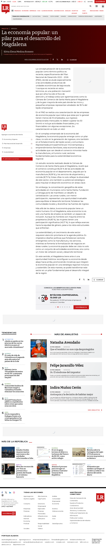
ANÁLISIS (68, 10)
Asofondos (98, 16)
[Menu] (12, 10)
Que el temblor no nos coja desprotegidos (72, 349)
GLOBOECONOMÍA (47, 10)
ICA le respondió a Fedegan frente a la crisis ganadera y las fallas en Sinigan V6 (13, 417)
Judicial (54, 465)
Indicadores (28, 516)
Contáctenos (74, 505)
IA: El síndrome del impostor (65, 372)
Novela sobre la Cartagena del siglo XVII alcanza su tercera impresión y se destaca (95, 454)
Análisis (54, 496)
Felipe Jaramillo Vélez (67, 365)
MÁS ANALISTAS (94, 410)
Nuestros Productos (76, 503)
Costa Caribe (54, 16)
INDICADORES (94, 10)
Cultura (90, 448)
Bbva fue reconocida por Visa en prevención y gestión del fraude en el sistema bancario (24, 472)
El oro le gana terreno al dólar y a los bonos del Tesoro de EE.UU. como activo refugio (60, 454)
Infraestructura (43, 516)
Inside (54, 516)
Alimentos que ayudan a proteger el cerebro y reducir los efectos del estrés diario (95, 471)
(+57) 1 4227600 (7, 506)
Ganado (63, 16)
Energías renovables (85, 16)
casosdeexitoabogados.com (11, 542)
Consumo (27, 504)
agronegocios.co (25, 539)
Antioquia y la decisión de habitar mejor (71, 394)
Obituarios (41, 518)
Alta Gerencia (42, 496)
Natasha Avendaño (65, 342)
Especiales (41, 508)
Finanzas (26, 511)
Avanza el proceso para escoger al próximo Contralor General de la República (59, 471)
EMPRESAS (33, 10)
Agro (6, 412)
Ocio (53, 518)
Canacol (45, 16)
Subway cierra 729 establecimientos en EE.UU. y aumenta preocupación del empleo (14, 373)
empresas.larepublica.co (41, 539)
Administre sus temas (11, 159)
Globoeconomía (57, 511)
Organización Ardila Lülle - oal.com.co (97, 540)
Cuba (18, 448)
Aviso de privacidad (76, 508)
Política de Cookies (76, 518)
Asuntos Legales (29, 499)
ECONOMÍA (25, 10)
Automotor (9, 339)
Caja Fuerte (42, 499)
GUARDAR (72, 60)
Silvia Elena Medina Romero (18, 51)
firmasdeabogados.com (60, 539)
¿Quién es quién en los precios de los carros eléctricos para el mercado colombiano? (14, 344)
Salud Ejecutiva (57, 523)
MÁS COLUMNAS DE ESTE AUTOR (36, 59)
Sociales (26, 528)
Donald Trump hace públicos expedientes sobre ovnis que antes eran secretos (14, 403)
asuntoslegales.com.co (9, 539)
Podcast (26, 523)
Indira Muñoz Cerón (65, 388)
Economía (55, 504)
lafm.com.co (84, 542)
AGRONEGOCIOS (59, 10)
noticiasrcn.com (72, 542)
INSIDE (101, 10)
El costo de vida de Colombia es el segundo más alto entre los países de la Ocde (14, 358)
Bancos (18, 465)
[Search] (90, 6)
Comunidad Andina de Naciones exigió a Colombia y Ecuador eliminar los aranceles (14, 389)
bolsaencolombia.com (77, 539)
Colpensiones (17, 19)
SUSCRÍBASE (100, 1)
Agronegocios (28, 496)
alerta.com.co (6, 544)
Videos (40, 528)
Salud (89, 465)
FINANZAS (17, 10)
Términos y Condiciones (78, 510)
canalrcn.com (49, 542)
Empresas (27, 508)
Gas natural (36, 16)
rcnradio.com (60, 542)
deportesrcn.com (19, 544)
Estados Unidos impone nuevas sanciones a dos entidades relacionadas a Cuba (24, 454)
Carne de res (72, 16)
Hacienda (8, 353)
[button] (38, 298)
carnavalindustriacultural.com (33, 542)
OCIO (38, 10)
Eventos (55, 508)
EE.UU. (6, 367)
